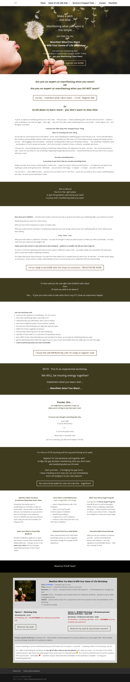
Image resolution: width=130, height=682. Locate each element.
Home (43, 3)
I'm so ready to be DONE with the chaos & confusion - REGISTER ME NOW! (64, 267)
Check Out (17, 671)
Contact (102, 3)
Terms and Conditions (31, 671)
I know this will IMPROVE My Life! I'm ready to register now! (65, 352)
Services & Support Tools (83, 3)
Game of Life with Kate (58, 3)
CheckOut (113, 3)
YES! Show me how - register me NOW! (64, 63)
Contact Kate (26, 677)
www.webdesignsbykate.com (35, 679)
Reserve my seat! (25, 626)
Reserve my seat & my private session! (89, 628)
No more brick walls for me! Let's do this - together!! (65, 483)
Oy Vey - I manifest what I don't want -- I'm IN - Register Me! (65, 97)
